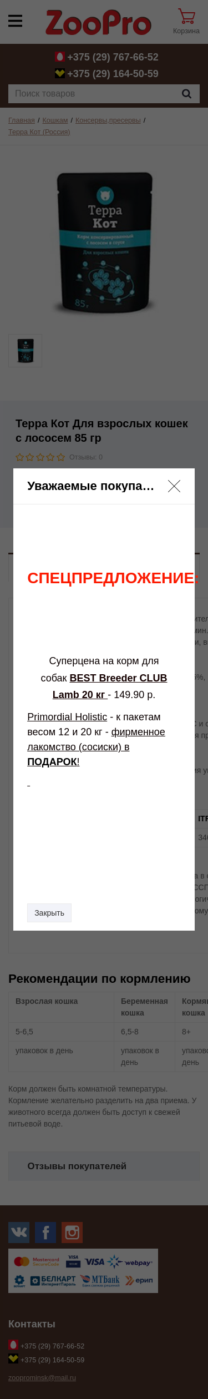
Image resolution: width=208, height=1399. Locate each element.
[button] (174, 486)
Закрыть (49, 912)
